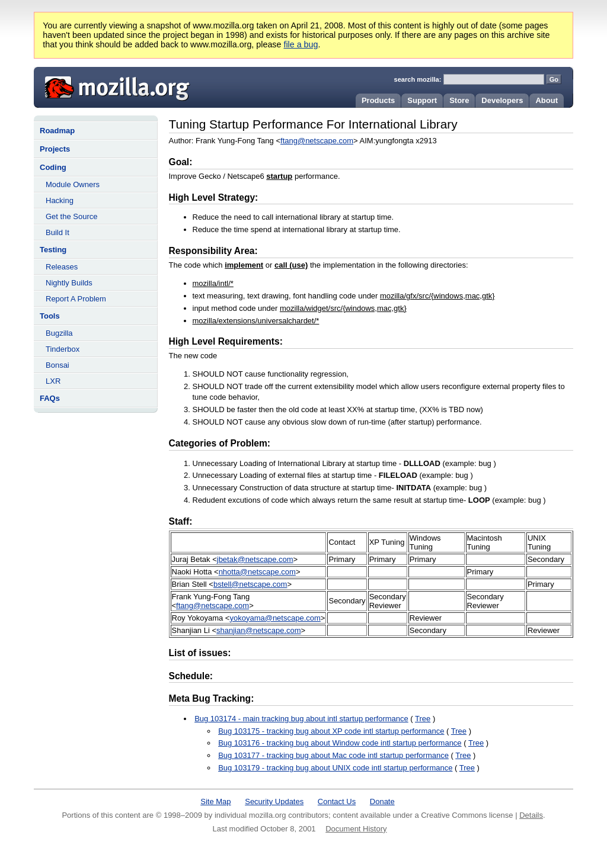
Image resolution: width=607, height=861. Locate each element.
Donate (382, 801)
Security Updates (274, 801)
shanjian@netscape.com (258, 630)
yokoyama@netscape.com (274, 617)
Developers (502, 100)
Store (459, 100)
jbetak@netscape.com (255, 559)
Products (378, 100)
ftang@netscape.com (316, 140)
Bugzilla (59, 333)
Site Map (215, 801)
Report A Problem (76, 298)
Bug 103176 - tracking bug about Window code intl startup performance (339, 742)
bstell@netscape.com (250, 584)
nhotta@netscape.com (257, 571)
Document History (355, 828)
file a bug (300, 44)
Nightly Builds (69, 282)
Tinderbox (62, 349)
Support (422, 100)
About (546, 100)
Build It (57, 232)
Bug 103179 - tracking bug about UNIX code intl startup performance (335, 767)
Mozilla (113, 86)
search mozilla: (418, 79)
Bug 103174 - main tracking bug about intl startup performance (301, 718)
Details (531, 815)
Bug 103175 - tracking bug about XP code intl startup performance (331, 731)
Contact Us (337, 801)
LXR (53, 381)
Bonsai (57, 365)
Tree (422, 718)
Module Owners (73, 184)
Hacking (60, 200)
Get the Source (71, 216)
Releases (62, 266)
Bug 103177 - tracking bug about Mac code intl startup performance (333, 755)
